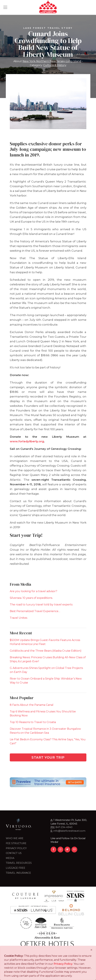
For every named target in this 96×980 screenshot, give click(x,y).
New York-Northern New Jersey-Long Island (52, 61)
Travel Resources (19, 862)
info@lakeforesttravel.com (69, 830)
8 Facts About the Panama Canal (31, 704)
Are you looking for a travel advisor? (33, 591)
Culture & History (54, 65)
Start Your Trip (48, 757)
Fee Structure (16, 843)
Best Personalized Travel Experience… (35, 611)
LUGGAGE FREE (15, 867)
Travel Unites (18, 617)
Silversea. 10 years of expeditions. (31, 597)
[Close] (91, 950)
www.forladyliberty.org (27, 441)
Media (10, 858)
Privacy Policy (16, 848)
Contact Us (14, 853)
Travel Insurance (18, 872)
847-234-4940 (64, 827)
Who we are (14, 838)
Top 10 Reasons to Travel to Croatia (33, 722)
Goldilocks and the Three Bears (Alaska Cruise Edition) (45, 650)
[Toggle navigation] (5, 7)
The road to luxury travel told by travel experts (41, 604)
